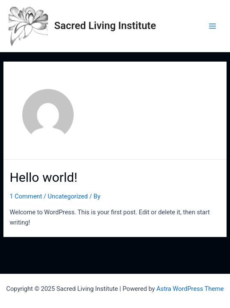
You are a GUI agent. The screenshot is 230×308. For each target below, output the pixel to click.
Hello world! (43, 177)
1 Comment (25, 196)
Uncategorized (68, 196)
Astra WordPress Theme (190, 289)
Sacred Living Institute (105, 26)
